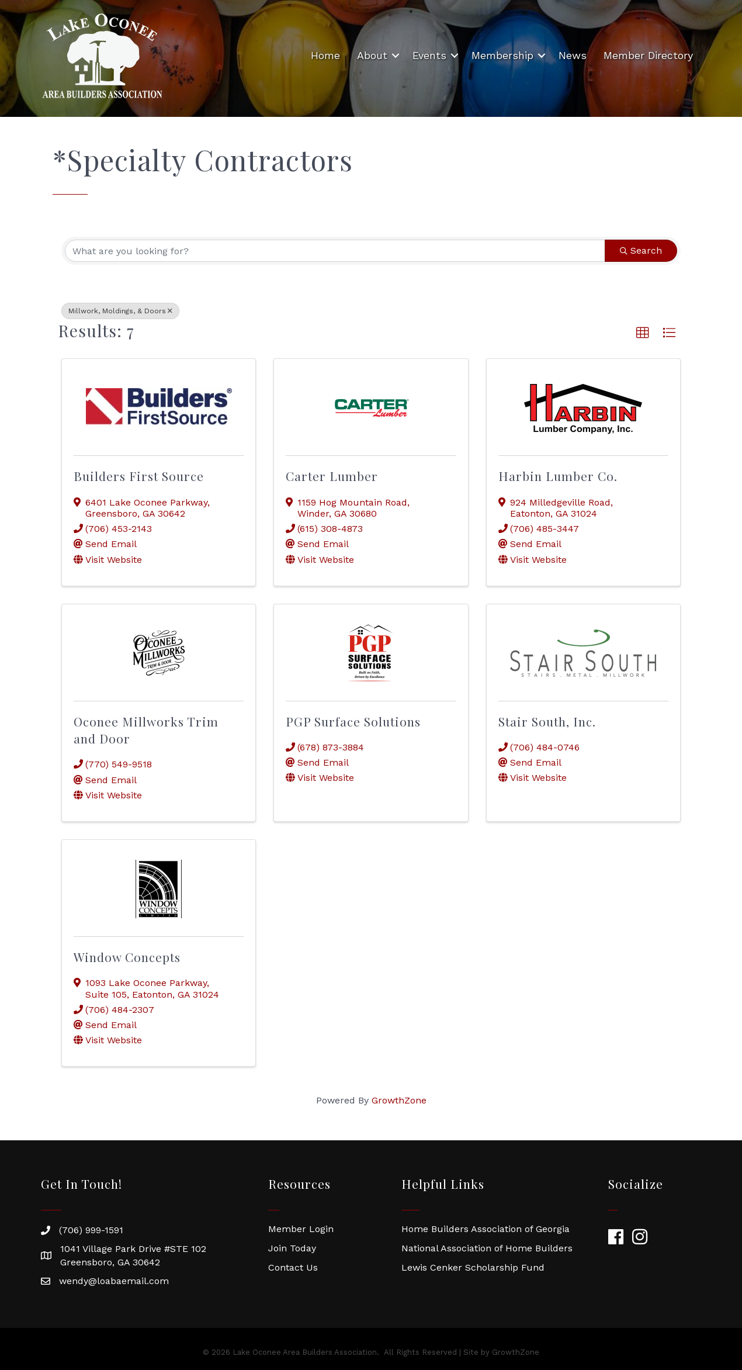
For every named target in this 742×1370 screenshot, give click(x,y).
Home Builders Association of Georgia (485, 1228)
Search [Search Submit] (641, 250)
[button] (642, 333)
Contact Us (293, 1267)
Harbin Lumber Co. (558, 476)
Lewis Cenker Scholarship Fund (473, 1267)
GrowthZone (399, 1100)
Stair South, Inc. (547, 721)
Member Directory (648, 55)
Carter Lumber (332, 476)
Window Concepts (127, 957)
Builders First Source (139, 476)
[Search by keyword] (335, 251)
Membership (502, 55)
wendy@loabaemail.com (114, 1280)
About (372, 55)
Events (429, 55)
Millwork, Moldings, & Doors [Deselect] (120, 311)
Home (325, 55)
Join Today (292, 1248)
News (573, 55)
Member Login (301, 1228)
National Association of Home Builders (487, 1248)
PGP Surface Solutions (353, 721)
